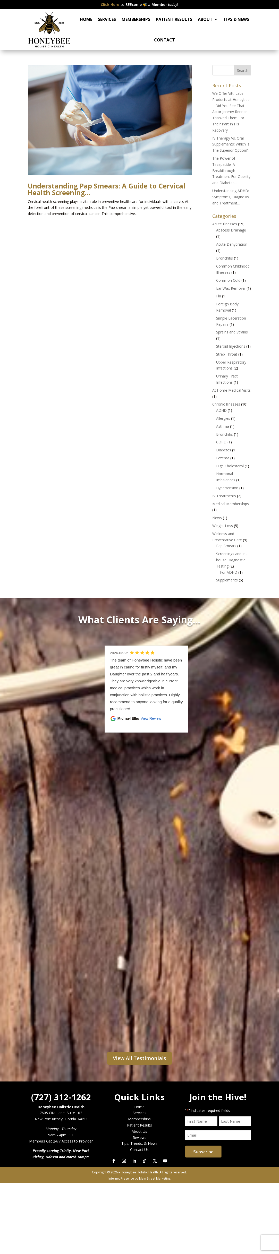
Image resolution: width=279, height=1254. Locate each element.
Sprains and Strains (232, 332)
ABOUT (205, 19)
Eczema (222, 458)
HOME (86, 19)
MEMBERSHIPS (136, 19)
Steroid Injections (230, 346)
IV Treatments (224, 495)
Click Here (110, 4)
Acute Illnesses (224, 223)
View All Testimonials (139, 1058)
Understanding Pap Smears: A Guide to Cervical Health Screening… (106, 189)
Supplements (227, 580)
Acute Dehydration (231, 244)
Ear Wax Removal (231, 288)
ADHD (221, 410)
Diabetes (223, 450)
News (217, 517)
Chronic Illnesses (226, 404)
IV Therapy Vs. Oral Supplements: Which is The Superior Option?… (231, 144)
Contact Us (139, 1149)
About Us (139, 1131)
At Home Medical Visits (231, 390)
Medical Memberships (230, 503)
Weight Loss (222, 525)
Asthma (222, 426)
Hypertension (227, 487)
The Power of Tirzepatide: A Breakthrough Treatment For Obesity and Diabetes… (231, 170)
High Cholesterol (230, 465)
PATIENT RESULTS (174, 19)
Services (139, 1112)
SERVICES (107, 19)
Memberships (139, 1118)
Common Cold (228, 280)
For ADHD (228, 572)
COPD (221, 442)
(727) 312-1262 (61, 1097)
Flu (218, 296)
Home (139, 1106)
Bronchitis (224, 258)
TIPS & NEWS (236, 19)
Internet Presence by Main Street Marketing (139, 1178)
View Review (151, 718)
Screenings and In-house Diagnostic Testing (231, 560)
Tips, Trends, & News (139, 1143)
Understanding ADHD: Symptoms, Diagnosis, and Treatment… (231, 196)
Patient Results (139, 1125)
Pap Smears (226, 545)
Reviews (139, 1137)
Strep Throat (226, 354)
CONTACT (164, 40)
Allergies (223, 418)
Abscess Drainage (231, 230)
